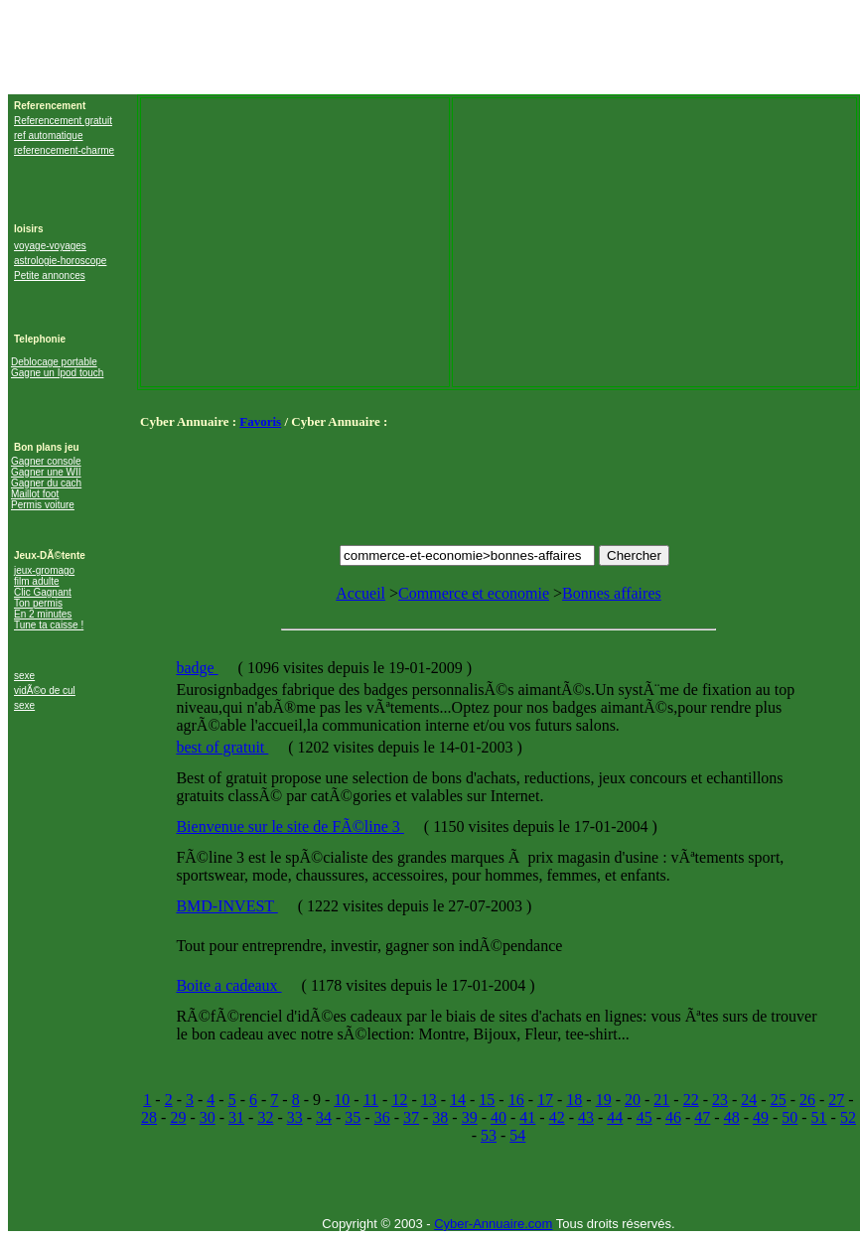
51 (819, 1117)
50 (789, 1117)
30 (207, 1117)
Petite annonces (49, 275)
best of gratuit (222, 747)
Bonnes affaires (611, 593)
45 (644, 1117)
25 (779, 1099)
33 (295, 1117)
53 (489, 1135)
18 (574, 1099)
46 (673, 1117)
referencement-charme (64, 150)
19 (604, 1099)
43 (586, 1117)
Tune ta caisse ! (48, 625)
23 (720, 1099)
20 (633, 1099)
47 (702, 1117)
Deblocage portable (54, 361)
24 (749, 1099)
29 (178, 1117)
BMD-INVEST (226, 905)
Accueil (360, 593)
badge (196, 667)
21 (661, 1099)
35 (352, 1117)
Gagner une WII (46, 472)
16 (516, 1099)
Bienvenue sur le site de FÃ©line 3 (289, 826)
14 (458, 1099)
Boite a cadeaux (228, 985)
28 (149, 1117)
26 (807, 1099)
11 (370, 1099)
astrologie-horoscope (60, 260)
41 (527, 1117)
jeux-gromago (44, 570)
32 (265, 1117)
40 (498, 1117)
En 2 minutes (43, 614)
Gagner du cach (46, 483)
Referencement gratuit (63, 120)
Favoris (260, 421)
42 (557, 1117)
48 (732, 1117)
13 (429, 1099)
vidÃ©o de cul (44, 690)
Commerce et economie (473, 593)
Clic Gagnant (43, 592)
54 (517, 1135)
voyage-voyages (50, 245)
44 (615, 1117)
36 (382, 1117)
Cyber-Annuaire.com (493, 1223)
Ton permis (38, 603)
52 (848, 1117)
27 (836, 1099)
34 (324, 1117)
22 (691, 1099)
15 (487, 1099)
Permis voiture (42, 504)
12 (399, 1099)
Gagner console (46, 461)
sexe (24, 675)
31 (236, 1117)
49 (761, 1117)
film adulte (37, 581)
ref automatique (48, 135)
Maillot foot (35, 493)
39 (470, 1117)
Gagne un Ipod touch (57, 372)
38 (440, 1117)
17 (545, 1099)
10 (342, 1099)
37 (411, 1117)
